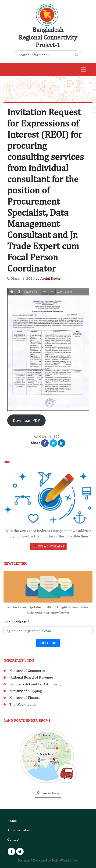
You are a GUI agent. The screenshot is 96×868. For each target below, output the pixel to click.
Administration (19, 830)
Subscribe (48, 643)
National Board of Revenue (31, 677)
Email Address (16, 622)
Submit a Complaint (48, 546)
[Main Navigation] (83, 69)
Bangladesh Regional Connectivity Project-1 (48, 37)
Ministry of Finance (24, 697)
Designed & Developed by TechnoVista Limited (48, 860)
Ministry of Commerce (27, 670)
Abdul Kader (50, 278)
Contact (13, 839)
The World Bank (22, 704)
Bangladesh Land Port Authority (35, 684)
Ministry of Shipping (25, 691)
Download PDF (26, 420)
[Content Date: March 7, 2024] (21, 278)
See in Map (48, 793)
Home (12, 820)
